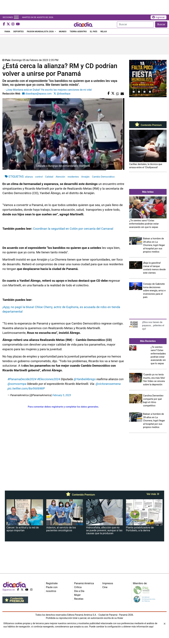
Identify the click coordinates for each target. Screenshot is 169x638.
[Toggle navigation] (16, 17)
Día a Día (79, 591)
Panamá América (84, 583)
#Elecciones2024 (48, 379)
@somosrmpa (17, 384)
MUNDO (63, 31)
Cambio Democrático (103, 176)
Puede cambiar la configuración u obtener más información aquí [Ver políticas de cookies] (121, 626)
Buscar (161, 24)
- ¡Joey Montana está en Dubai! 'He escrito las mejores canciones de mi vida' (48, 89)
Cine (104, 587)
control (39, 176)
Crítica (78, 587)
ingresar (158, 17)
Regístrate (52, 583)
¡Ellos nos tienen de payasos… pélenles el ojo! (153, 325)
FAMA (7, 31)
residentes (73, 176)
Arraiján (85, 176)
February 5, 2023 (61, 395)
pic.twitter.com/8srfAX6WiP (26, 388)
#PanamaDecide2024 (22, 379)
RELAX (103, 31)
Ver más (153, 494)
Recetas (78, 598)
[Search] (135, 24)
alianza (29, 176)
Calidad (49, 176)
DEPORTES (18, 31)
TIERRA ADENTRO (78, 31)
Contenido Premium (148, 125)
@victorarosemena (108, 384)
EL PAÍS (93, 31)
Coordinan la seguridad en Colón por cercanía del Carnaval (73, 228)
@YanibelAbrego (85, 379)
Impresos (107, 583)
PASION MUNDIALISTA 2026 (40, 31)
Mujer (77, 594)
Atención (60, 176)
